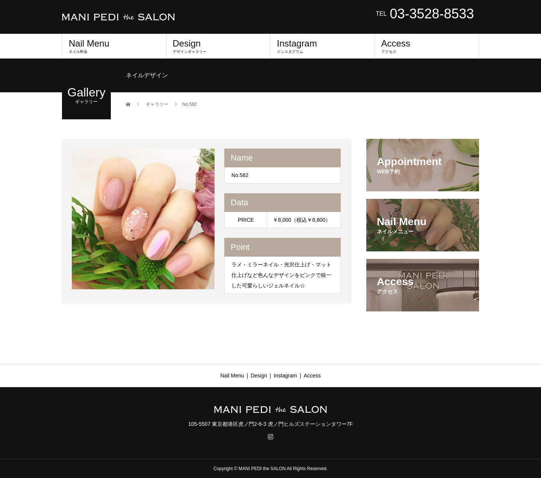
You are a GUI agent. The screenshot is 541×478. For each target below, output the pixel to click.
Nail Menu (114, 46)
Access (427, 46)
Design (218, 46)
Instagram (322, 46)
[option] (143, 219)
